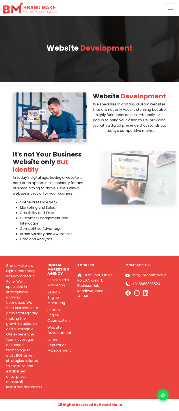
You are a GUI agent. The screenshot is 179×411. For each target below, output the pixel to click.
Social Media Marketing (58, 282)
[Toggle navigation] (170, 8)
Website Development (59, 330)
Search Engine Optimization (58, 315)
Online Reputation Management (59, 345)
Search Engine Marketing (56, 297)
